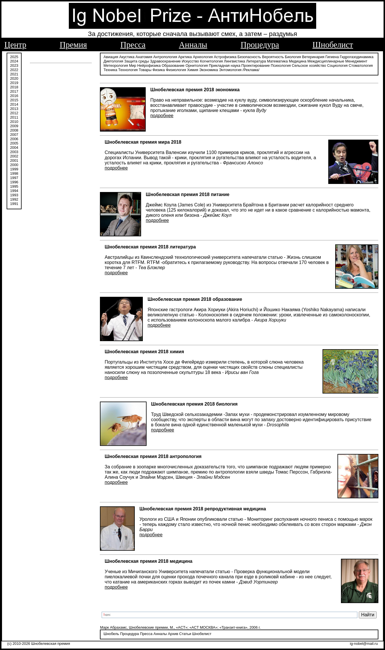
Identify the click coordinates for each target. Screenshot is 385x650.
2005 (14, 143)
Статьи (185, 634)
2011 (14, 117)
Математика (277, 61)
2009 (14, 126)
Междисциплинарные (325, 61)
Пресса (132, 44)
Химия (192, 70)
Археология (203, 57)
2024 (14, 61)
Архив (173, 634)
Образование (173, 65)
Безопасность (249, 57)
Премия (73, 44)
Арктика (185, 57)
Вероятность (273, 57)
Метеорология (115, 65)
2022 (14, 70)
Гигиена (332, 57)
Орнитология (196, 65)
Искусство (190, 61)
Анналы (193, 44)
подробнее (161, 115)
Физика (158, 70)
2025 (14, 57)
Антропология (165, 57)
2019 (14, 83)
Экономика (208, 70)
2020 (14, 78)
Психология (281, 65)
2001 (14, 160)
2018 (14, 87)
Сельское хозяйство (309, 65)
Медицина (297, 61)
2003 (14, 152)
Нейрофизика (148, 65)
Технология (128, 70)
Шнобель (111, 634)
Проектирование (255, 65)
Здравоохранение (165, 61)
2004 (14, 147)
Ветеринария (313, 57)
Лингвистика (234, 61)
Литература (256, 61)
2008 (14, 130)
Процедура (260, 44)
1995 (14, 186)
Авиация (110, 57)
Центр (15, 44)
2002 (14, 156)
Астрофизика (225, 57)
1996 (14, 182)
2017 (14, 91)
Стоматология (361, 65)
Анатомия (144, 57)
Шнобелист (332, 44)
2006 (14, 139)
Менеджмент (356, 61)
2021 (14, 74)
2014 (14, 104)
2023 (14, 65)
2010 (14, 121)
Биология (293, 57)
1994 (14, 191)
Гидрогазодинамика (356, 57)
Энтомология (230, 70)
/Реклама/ (250, 70)
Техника (110, 70)
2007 (14, 134)
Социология (337, 65)
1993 (14, 195)
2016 (14, 96)
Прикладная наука (224, 65)
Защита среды (136, 61)
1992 (14, 199)
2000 (14, 165)
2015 (14, 100)
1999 (14, 169)
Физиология (176, 70)
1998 (14, 173)
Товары (145, 70)
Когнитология (211, 61)
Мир (132, 65)
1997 (14, 178)
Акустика (126, 57)
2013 (14, 109)
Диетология (113, 61)
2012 (14, 113)
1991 (14, 204)
